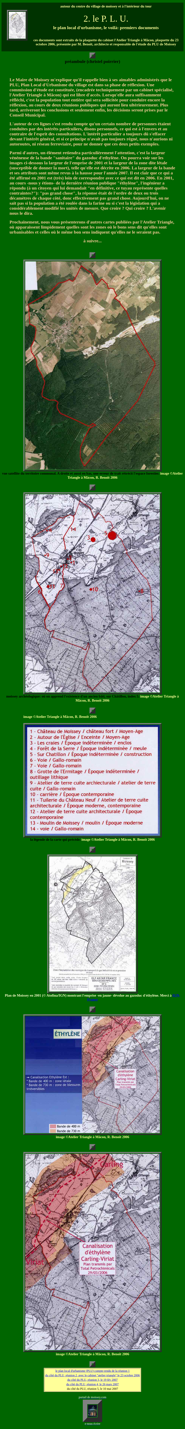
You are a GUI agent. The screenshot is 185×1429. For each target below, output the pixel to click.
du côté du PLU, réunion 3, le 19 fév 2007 (92, 1379)
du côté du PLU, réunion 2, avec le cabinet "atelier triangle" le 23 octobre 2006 (92, 1375)
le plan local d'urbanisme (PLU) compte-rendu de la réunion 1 (93, 1370)
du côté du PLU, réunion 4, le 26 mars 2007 (92, 1384)
